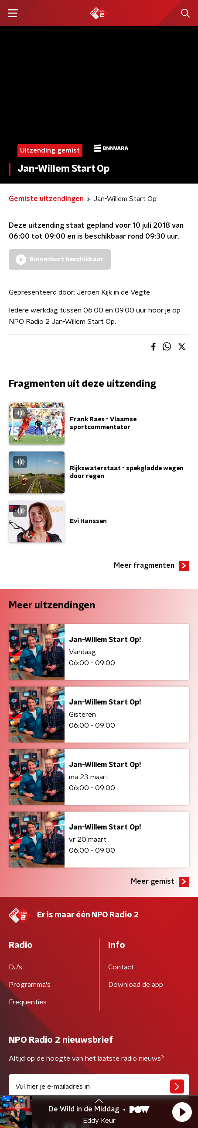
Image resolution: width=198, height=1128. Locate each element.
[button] (182, 1112)
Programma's (30, 984)
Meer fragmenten (151, 566)
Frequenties (28, 1002)
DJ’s (15, 967)
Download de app (135, 984)
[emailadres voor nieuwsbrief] (99, 1086)
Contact (121, 967)
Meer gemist (160, 882)
